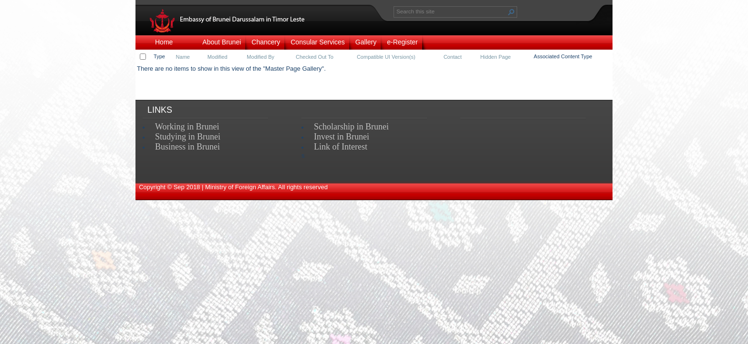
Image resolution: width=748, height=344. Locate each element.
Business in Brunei (187, 146)
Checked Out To (314, 57)
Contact (453, 57)
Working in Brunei (187, 126)
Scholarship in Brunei (351, 126)
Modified (218, 57)
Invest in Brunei (341, 136)
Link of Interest (340, 146)
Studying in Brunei (187, 136)
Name (183, 57)
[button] (511, 12)
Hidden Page (495, 57)
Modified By (260, 57)
